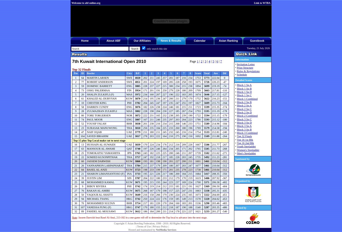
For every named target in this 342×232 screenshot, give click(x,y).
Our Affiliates (142, 40)
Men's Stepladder (246, 153)
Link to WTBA (262, 3)
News (164, 40)
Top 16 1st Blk (245, 139)
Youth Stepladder (246, 146)
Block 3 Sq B (244, 129)
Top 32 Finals (244, 136)
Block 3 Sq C (244, 119)
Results (176, 40)
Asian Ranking (228, 40)
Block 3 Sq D (244, 122)
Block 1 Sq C (244, 95)
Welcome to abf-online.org (86, 3)
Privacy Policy (160, 226)
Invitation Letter (246, 64)
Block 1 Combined (247, 98)
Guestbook (257, 40)
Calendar (200, 40)
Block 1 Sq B (244, 88)
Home (85, 40)
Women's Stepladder (248, 150)
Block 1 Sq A (244, 85)
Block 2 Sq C (244, 109)
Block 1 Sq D (244, 92)
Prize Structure (245, 67)
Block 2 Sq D (244, 112)
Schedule (242, 74)
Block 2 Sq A (244, 105)
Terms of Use (144, 226)
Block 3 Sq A (244, 126)
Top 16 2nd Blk (245, 143)
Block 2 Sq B (244, 102)
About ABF (113, 40)
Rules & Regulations (248, 71)
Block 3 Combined (247, 132)
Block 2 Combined (247, 115)
